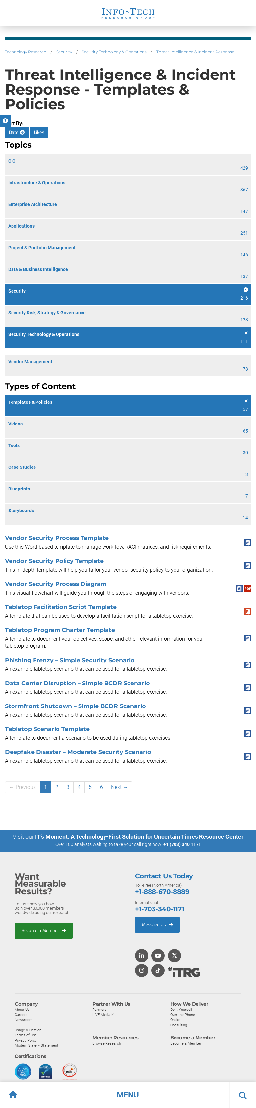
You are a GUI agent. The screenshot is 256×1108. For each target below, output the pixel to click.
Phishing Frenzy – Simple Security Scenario (70, 660)
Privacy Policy (25, 1040)
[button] (128, 1095)
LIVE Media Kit (104, 1014)
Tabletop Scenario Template (47, 729)
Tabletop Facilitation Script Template (61, 606)
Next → (119, 787)
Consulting (178, 1024)
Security (64, 51)
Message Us (157, 924)
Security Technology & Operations (114, 51)
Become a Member (44, 930)
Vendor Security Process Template (57, 537)
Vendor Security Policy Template (54, 560)
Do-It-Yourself (181, 1009)
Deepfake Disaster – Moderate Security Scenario (78, 752)
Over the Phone (182, 1014)
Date (17, 132)
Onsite (175, 1019)
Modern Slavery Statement (36, 1045)
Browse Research (106, 1043)
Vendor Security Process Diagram (55, 583)
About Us (22, 1009)
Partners (99, 1009)
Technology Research (25, 51)
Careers (21, 1014)
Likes (39, 132)
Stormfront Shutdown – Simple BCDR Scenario (75, 706)
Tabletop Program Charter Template (60, 629)
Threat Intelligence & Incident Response (195, 51)
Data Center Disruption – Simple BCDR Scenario (77, 683)
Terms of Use (26, 1034)
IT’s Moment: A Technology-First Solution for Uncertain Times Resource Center (139, 836)
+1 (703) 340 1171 (182, 844)
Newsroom (24, 1019)
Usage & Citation (28, 1030)
